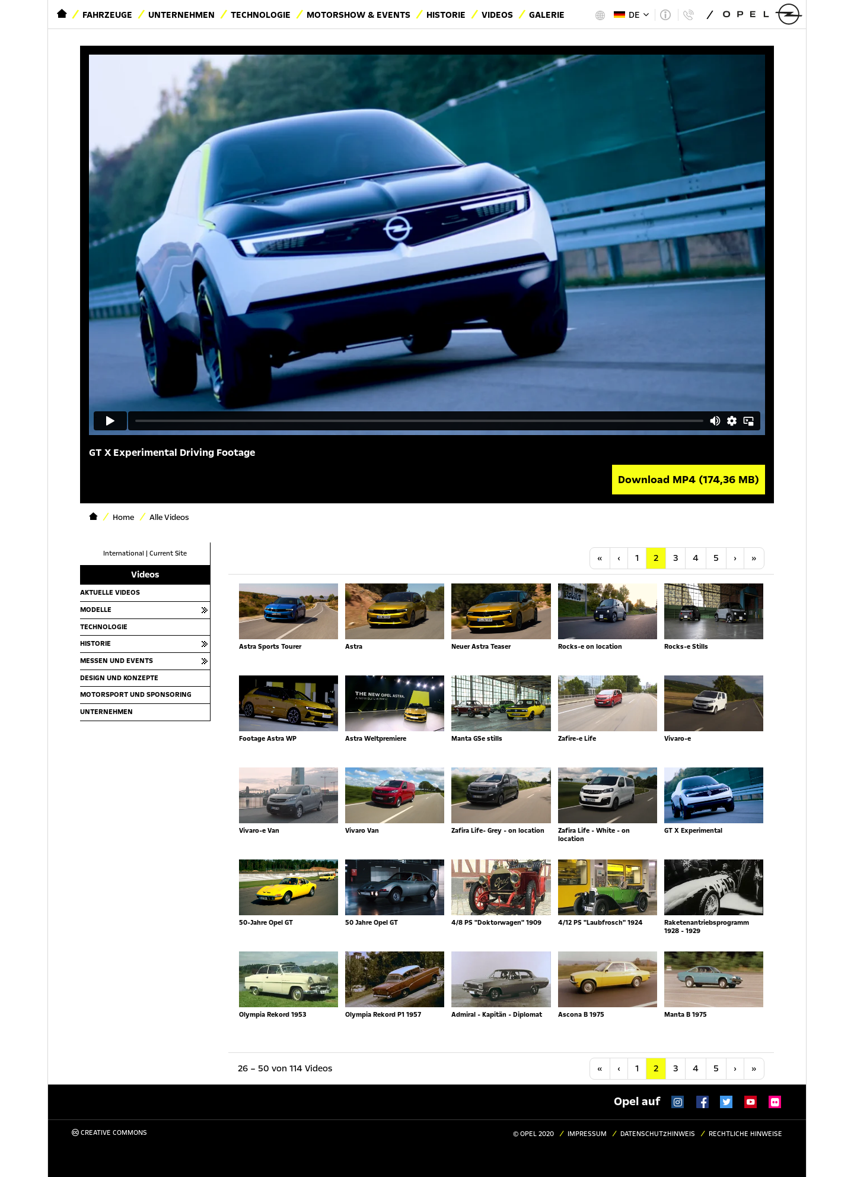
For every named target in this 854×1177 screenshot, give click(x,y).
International (123, 553)
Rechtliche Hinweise (745, 1134)
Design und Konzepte (119, 678)
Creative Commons (109, 1132)
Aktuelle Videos (110, 592)
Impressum (587, 1134)
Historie (446, 15)
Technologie (261, 15)
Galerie (547, 15)
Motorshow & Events (358, 15)
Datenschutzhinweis (657, 1134)
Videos (497, 15)
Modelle (95, 609)
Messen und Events (116, 660)
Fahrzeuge (107, 15)
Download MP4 (688, 479)
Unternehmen (181, 15)
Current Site (168, 553)
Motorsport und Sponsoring (136, 694)
